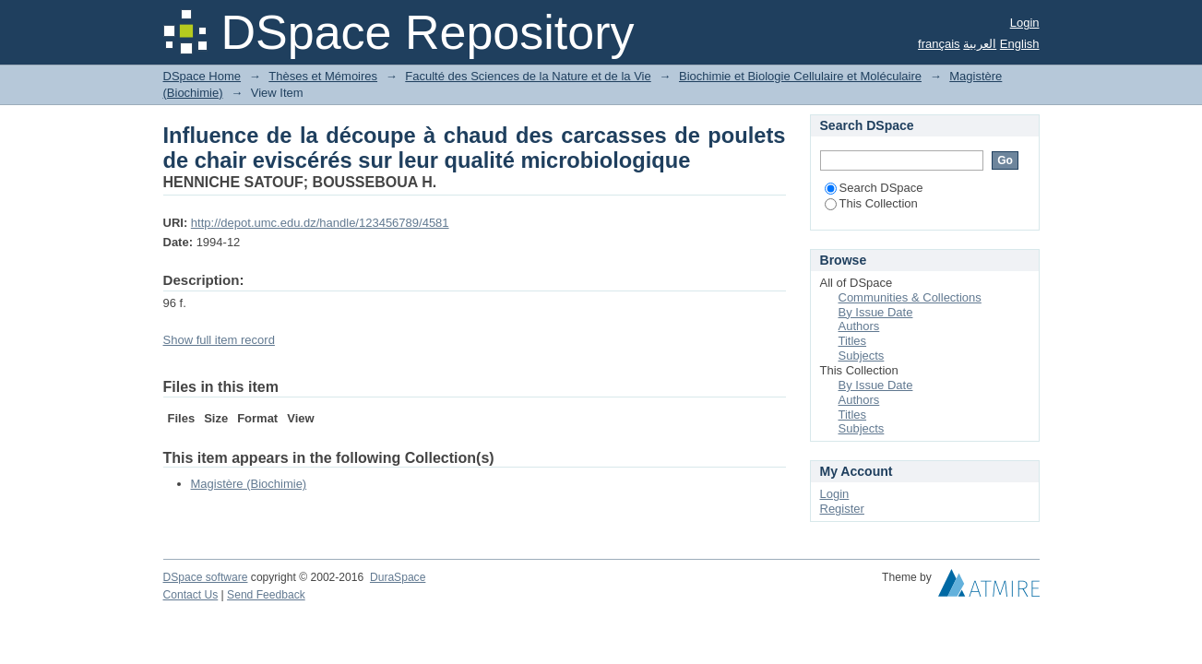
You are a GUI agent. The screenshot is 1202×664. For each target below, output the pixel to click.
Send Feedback (266, 594)
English (1020, 44)
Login (1025, 23)
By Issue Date (876, 312)
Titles (853, 341)
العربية (979, 44)
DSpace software (205, 577)
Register (842, 509)
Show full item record (219, 340)
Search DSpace (874, 188)
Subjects (862, 355)
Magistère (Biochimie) (249, 484)
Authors (859, 326)
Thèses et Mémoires (322, 76)
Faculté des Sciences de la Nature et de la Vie (527, 76)
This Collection (871, 203)
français (939, 44)
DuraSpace (397, 577)
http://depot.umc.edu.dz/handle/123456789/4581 (320, 223)
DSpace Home (202, 76)
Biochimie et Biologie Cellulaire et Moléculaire (800, 76)
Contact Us (191, 594)
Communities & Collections (910, 297)
